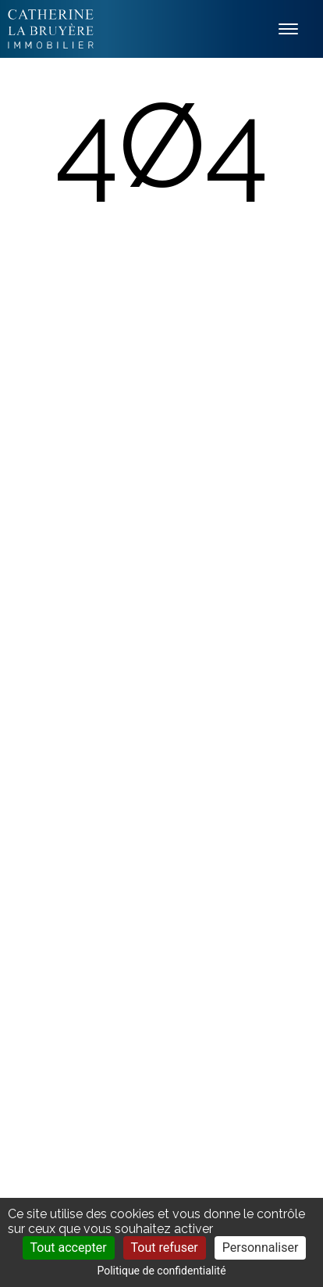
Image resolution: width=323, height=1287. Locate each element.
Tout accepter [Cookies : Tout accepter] (68, 1247)
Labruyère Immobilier (51, 29)
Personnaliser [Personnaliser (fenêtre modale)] (260, 1247)
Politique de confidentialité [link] (161, 1270)
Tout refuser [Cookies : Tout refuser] (164, 1247)
